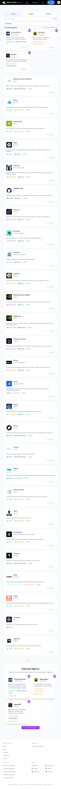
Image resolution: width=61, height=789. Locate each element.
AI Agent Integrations (9, 771)
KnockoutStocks (16, 32)
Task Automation (38, 41)
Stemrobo (16, 252)
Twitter (35, 768)
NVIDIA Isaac (17, 316)
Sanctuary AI (17, 532)
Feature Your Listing (37, 746)
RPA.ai (15, 100)
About (5, 746)
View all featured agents (30, 727)
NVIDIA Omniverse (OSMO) (21, 295)
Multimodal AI (21, 327)
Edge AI (9, 393)
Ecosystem (6, 755)
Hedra (15, 143)
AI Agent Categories (9, 768)
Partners (5, 752)
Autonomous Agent (11, 63)
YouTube (35, 771)
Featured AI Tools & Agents (50, 27)
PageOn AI (16, 639)
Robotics (9, 88)
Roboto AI (16, 166)
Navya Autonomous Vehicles (22, 79)
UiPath (15, 596)
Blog (4, 749)
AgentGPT (14, 54)
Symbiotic (16, 274)
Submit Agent (51, 2)
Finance (10, 693)
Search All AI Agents (9, 765)
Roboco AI (16, 210)
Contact (5, 758)
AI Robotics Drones (19, 339)
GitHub (35, 765)
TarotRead (16, 617)
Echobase (16, 231)
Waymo (15, 468)
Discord (48, 771)
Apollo (15, 575)
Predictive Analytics (21, 41)
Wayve (15, 404)
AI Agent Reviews (8, 777)
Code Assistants (11, 240)
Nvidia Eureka (17, 121)
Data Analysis (10, 41)
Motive (15, 360)
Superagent (41, 32)
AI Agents (10, 110)
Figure (15, 511)
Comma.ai (16, 553)
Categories (19, 2)
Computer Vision (11, 219)
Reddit (48, 768)
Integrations (35, 2)
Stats (43, 2)
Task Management (11, 65)
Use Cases (27, 2)
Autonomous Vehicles (20, 88)
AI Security (10, 198)
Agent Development (39, 43)
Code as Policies (18, 490)
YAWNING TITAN (18, 188)
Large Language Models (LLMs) (15, 584)
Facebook (49, 765)
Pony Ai (15, 447)
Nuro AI (15, 426)
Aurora (15, 382)
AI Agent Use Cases (9, 774)
